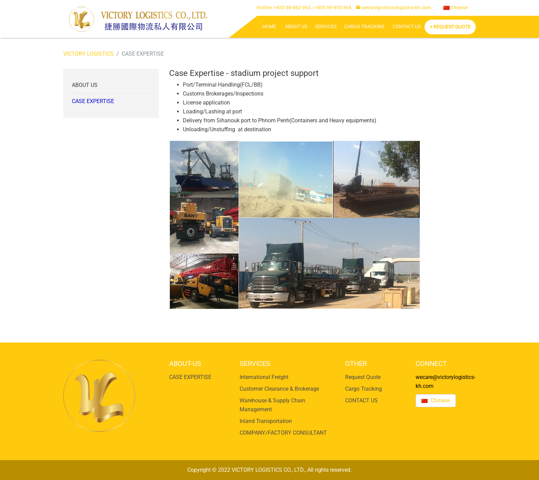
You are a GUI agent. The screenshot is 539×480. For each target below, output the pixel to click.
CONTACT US (407, 27)
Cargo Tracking (364, 27)
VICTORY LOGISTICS (88, 54)
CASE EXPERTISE (93, 101)
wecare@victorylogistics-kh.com (396, 8)
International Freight (264, 377)
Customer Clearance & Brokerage (279, 389)
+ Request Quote (450, 27)
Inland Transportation (266, 421)
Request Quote (363, 377)
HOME (269, 27)
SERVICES (326, 27)
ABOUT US (296, 27)
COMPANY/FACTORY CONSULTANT (283, 432)
